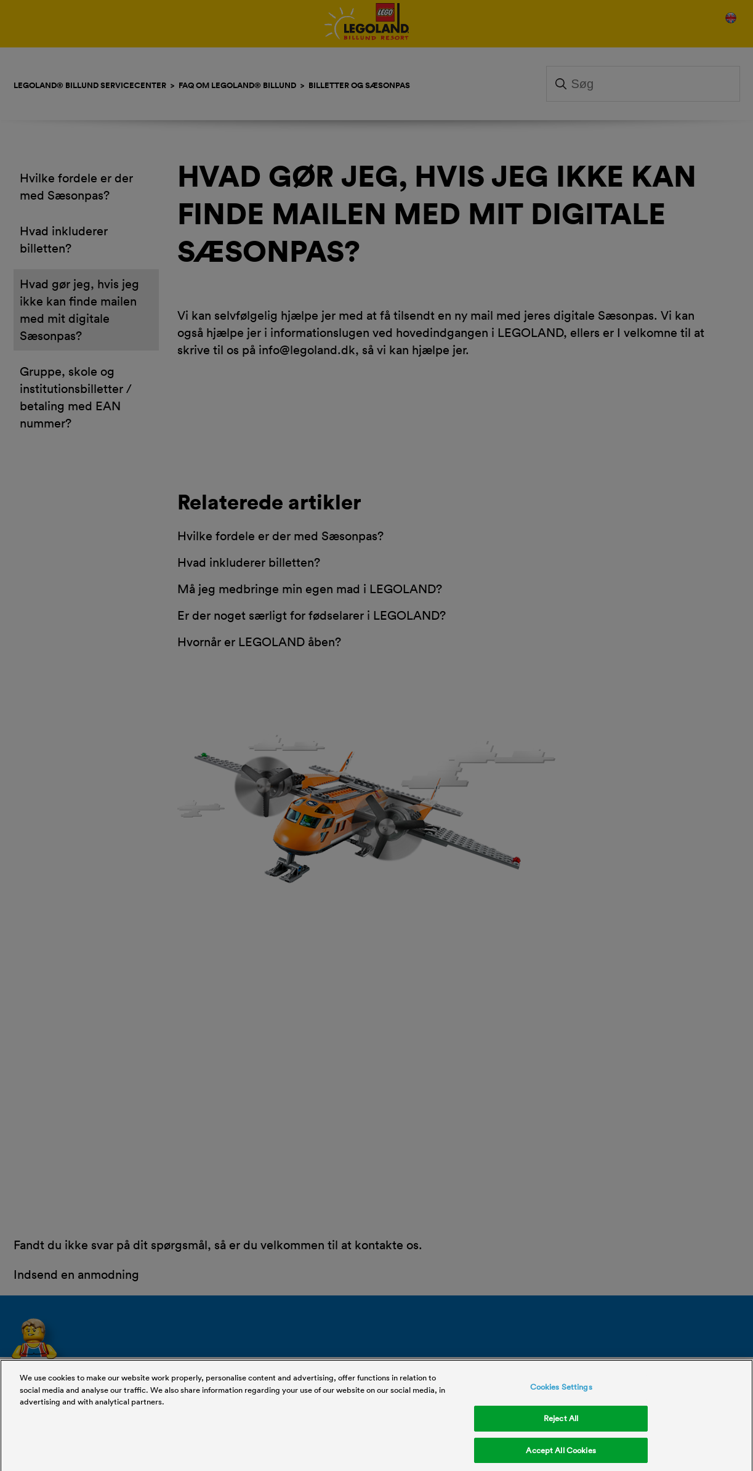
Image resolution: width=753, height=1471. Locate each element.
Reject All (561, 1426)
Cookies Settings (561, 1395)
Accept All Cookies (560, 1457)
